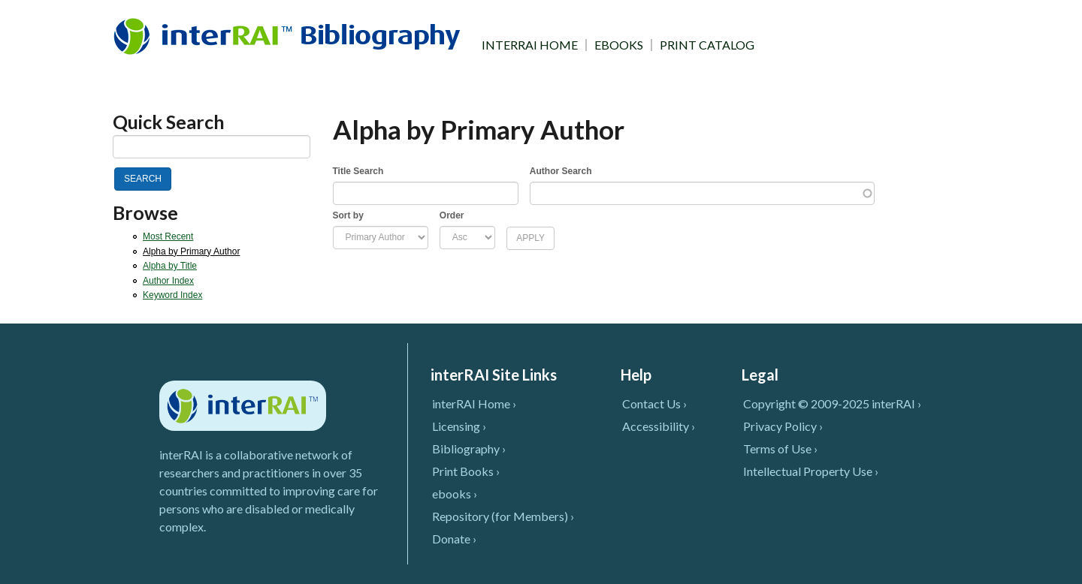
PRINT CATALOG (707, 45)
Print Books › (466, 471)
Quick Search (169, 122)
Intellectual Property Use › (810, 471)
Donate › (454, 538)
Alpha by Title (170, 265)
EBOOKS (618, 45)
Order (452, 215)
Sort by (348, 215)
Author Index (168, 280)
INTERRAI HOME (530, 45)
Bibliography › (469, 448)
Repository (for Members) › (503, 516)
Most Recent (168, 236)
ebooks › (454, 493)
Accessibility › (658, 426)
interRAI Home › (474, 403)
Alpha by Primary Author (191, 251)
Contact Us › (654, 403)
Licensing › (459, 426)
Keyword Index (172, 295)
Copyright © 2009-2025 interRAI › (832, 403)
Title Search (358, 171)
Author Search (561, 171)
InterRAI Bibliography (289, 36)
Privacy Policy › (783, 426)
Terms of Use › (780, 448)
